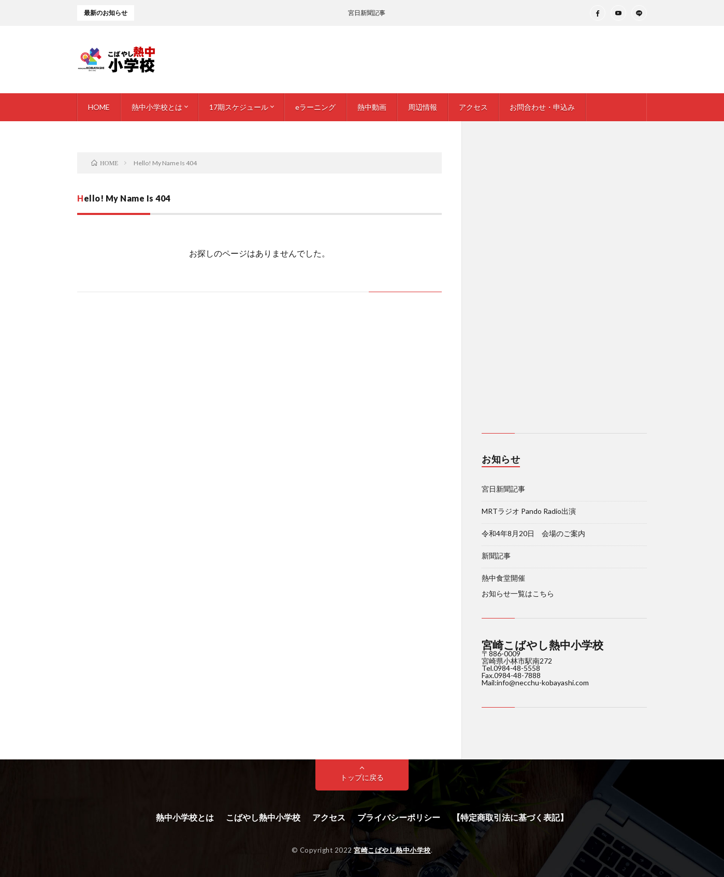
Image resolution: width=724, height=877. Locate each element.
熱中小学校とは (157, 107)
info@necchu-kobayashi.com (543, 682)
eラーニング (315, 107)
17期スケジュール (238, 107)
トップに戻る (362, 777)
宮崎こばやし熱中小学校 (392, 850)
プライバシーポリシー (398, 817)
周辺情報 (422, 107)
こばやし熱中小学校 (263, 817)
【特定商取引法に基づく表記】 (510, 817)
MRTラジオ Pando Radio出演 (529, 511)
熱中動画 (371, 107)
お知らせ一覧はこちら (518, 593)
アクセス (473, 107)
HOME (99, 107)
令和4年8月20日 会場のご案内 (533, 533)
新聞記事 (496, 555)
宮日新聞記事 (503, 488)
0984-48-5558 (517, 668)
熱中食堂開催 (503, 577)
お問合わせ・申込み (542, 107)
